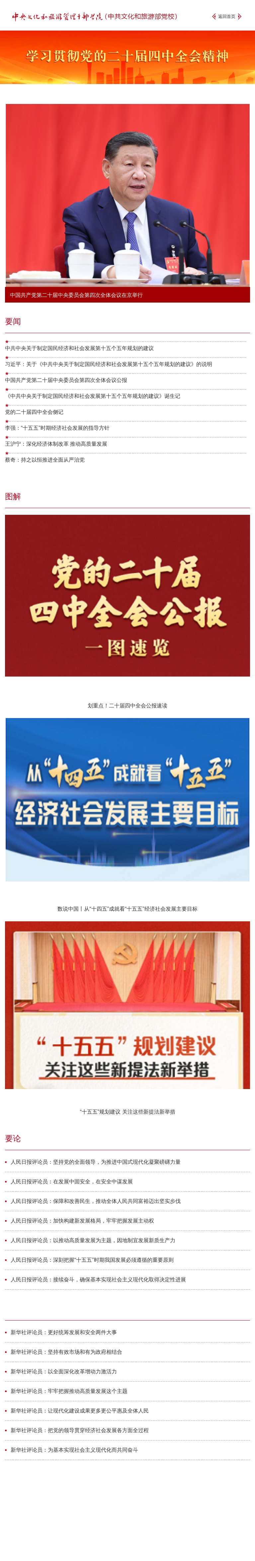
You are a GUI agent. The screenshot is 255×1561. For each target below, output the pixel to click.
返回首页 (226, 16)
